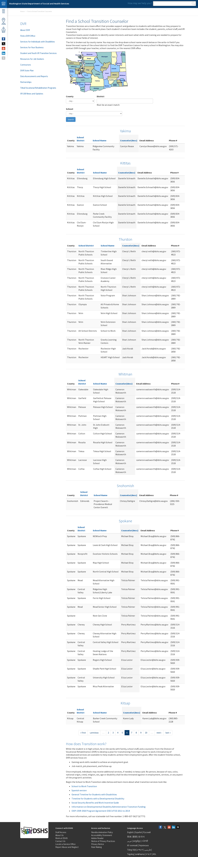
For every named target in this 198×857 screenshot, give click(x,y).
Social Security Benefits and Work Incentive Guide (95, 802)
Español (138, 832)
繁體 (135, 836)
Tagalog (130, 854)
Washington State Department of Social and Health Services (39, 3)
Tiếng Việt (131, 849)
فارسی (147, 849)
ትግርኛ (148, 854)
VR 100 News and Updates (31, 93)
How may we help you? (140, 3)
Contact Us (60, 841)
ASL (154, 854)
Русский (147, 832)
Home (22, 11)
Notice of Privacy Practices (103, 841)
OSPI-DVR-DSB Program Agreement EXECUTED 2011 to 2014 (101, 810)
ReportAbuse (3, 29)
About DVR (25, 30)
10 (146, 732)
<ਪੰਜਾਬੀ (145, 841)
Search (193, 3)
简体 (129, 836)
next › (159, 732)
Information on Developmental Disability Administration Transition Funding (109, 806)
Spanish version (79, 790)
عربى (129, 841)
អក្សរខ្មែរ (136, 841)
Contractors (25, 64)
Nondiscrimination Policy (102, 832)
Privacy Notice (97, 844)
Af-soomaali (132, 845)
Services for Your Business (32, 47)
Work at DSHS (61, 838)
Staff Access (60, 832)
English (130, 832)
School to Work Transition (84, 786)
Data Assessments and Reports (34, 76)
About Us (59, 835)
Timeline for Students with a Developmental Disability (98, 798)
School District (86, 245)
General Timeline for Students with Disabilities (94, 794)
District (100, 96)
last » (168, 732)
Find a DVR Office (27, 36)
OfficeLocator (3, 21)
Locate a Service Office (65, 844)
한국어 (141, 836)
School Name (99, 140)
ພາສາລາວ (139, 854)
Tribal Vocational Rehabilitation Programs (38, 88)
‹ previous (94, 732)
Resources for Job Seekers (32, 59)
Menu (3, 11)
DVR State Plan (27, 70)
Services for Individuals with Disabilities (37, 41)
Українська (144, 845)
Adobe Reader (97, 838)
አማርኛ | (140, 849)
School (69, 108)
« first (83, 732)
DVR (23, 23)
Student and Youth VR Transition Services (38, 53)
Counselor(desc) (128, 140)
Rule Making (96, 847)
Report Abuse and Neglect (67, 847)
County (69, 96)
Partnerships (26, 82)
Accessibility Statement (101, 835)
